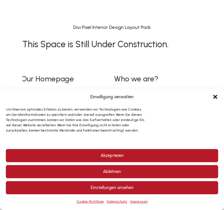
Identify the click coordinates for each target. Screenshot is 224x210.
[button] (215, 97)
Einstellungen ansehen (112, 187)
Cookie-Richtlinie (90, 202)
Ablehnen (112, 171)
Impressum (139, 202)
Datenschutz (117, 202)
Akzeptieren (112, 155)
